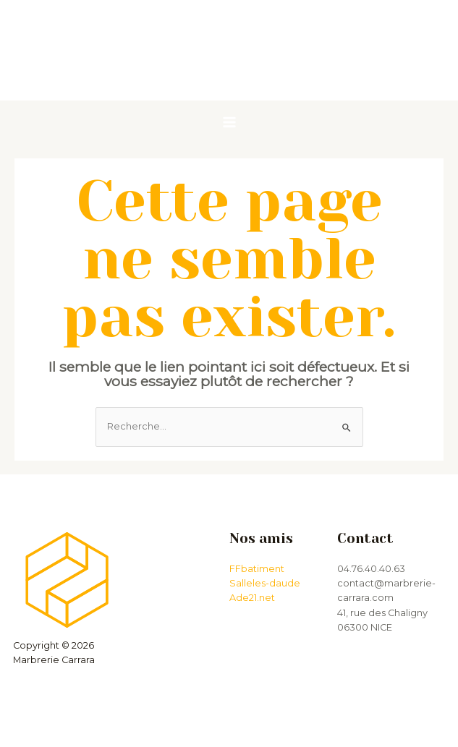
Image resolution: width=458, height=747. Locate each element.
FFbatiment (256, 568)
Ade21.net (252, 597)
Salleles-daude (264, 583)
